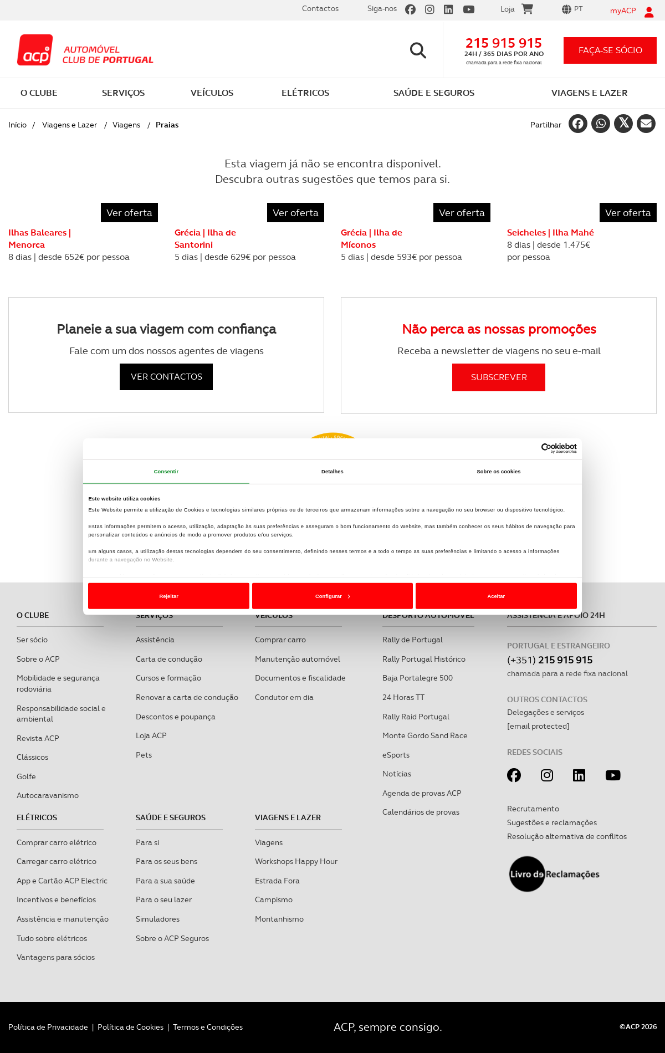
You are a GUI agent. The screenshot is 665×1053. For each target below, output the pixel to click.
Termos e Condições (208, 1027)
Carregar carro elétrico (56, 861)
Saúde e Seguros (171, 817)
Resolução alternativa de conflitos (567, 836)
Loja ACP (151, 735)
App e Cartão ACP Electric (62, 881)
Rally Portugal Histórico (424, 659)
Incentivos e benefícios (56, 899)
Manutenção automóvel (297, 659)
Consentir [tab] (166, 471)
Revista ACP (38, 738)
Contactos (320, 8)
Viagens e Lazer (69, 125)
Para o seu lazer (164, 899)
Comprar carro (280, 640)
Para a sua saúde (165, 881)
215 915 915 (504, 43)
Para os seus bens (166, 861)
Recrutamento (533, 809)
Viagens (126, 125)
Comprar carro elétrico (56, 842)
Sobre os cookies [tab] (498, 471)
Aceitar (496, 596)
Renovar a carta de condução (187, 697)
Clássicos (32, 757)
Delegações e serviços (545, 712)
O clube (33, 615)
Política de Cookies (130, 1027)
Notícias (396, 774)
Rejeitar (169, 596)
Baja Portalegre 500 (417, 678)
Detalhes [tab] (332, 471)
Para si (147, 842)
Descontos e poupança (176, 717)
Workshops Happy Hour (296, 861)
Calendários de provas (420, 812)
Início (17, 125)
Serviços (154, 615)
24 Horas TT (403, 697)
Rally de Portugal (412, 640)
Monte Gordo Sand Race (425, 735)
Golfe (26, 776)
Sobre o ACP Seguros (172, 938)
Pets (144, 755)
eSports (396, 755)
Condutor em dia (284, 697)
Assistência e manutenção (63, 919)
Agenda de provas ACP (422, 793)
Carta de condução (169, 659)
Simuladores (158, 919)
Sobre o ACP (38, 659)
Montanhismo (279, 919)
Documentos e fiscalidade (300, 678)
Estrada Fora (277, 881)
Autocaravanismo (48, 795)
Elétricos (37, 817)
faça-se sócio (610, 50)
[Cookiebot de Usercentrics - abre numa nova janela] (528, 448)
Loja (516, 10)
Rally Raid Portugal (415, 717)
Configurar (332, 596)
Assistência (155, 640)
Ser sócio (32, 640)
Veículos (274, 615)
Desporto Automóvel (428, 615)
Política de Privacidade (48, 1027)
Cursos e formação (168, 678)
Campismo (274, 899)
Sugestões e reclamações (552, 822)
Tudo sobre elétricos (52, 938)
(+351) (549, 659)
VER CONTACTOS (166, 376)
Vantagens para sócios (56, 957)
